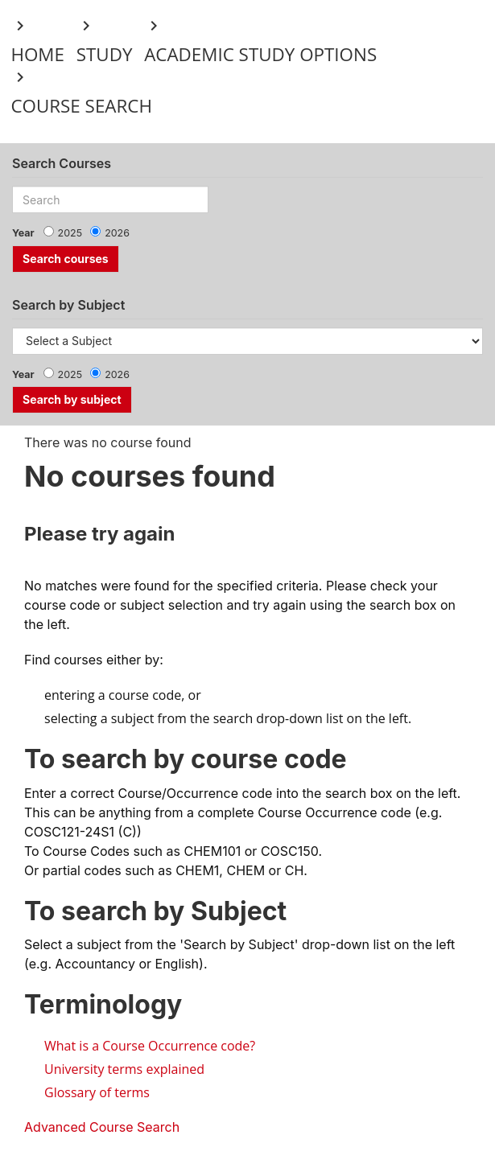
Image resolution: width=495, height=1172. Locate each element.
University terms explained (124, 1069)
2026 (117, 233)
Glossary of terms (97, 1092)
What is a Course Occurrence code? (149, 1046)
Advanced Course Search (101, 1127)
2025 (70, 233)
